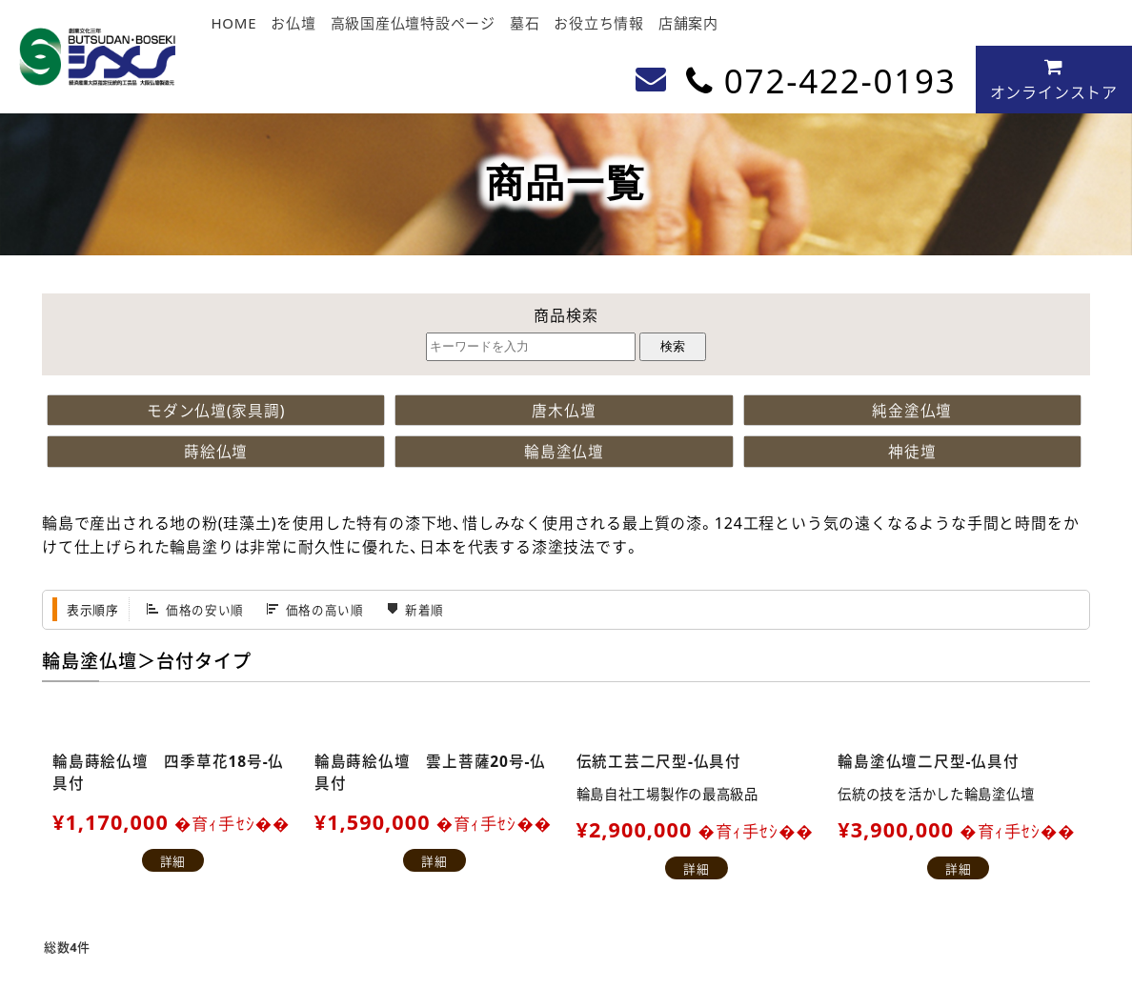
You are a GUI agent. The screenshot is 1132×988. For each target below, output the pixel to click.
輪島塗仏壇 (564, 451)
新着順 (424, 610)
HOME (233, 22)
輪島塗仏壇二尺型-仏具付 (929, 761)
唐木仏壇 (564, 409)
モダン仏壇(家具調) (216, 409)
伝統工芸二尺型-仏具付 (659, 761)
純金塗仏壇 (912, 409)
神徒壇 (912, 451)
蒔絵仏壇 (216, 451)
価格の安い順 (205, 610)
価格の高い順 (325, 610)
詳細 (173, 862)
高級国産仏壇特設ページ (413, 22)
